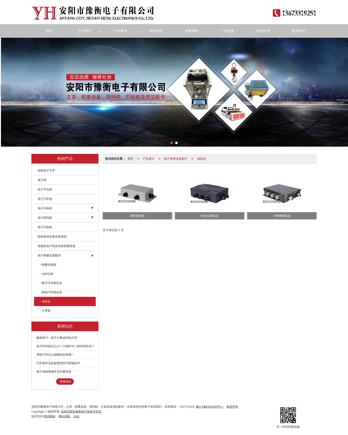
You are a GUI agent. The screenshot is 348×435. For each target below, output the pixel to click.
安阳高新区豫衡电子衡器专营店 (81, 411)
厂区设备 (227, 31)
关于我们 (85, 31)
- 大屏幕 (45, 310)
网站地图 (64, 416)
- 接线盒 (45, 301)
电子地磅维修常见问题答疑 (53, 371)
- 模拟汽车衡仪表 (51, 292)
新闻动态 (156, 31)
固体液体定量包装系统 (52, 236)
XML (76, 416)
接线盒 (201, 158)
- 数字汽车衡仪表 (51, 283)
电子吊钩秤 (45, 208)
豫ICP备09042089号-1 (209, 406)
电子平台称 (45, 189)
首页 (49, 31)
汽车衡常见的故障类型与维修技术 (58, 363)
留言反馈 (263, 31)
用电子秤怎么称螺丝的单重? (54, 354)
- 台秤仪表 (46, 274)
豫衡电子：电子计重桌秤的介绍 (56, 337)
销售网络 (192, 31)
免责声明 (232, 406)
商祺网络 (49, 416)
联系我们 (298, 31)
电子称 (42, 180)
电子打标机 (45, 227)
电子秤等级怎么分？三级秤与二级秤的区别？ (65, 346)
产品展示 (120, 31)
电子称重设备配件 (175, 158)
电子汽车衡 (45, 199)
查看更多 (65, 381)
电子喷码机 (45, 217)
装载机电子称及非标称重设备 (56, 246)
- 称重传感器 (48, 264)
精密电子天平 (46, 170)
